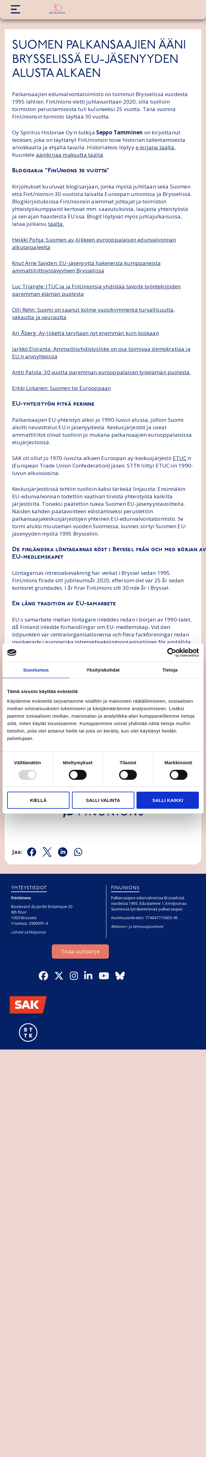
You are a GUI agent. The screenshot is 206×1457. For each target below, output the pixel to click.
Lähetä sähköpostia (28, 932)
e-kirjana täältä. (156, 147)
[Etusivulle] (57, 9)
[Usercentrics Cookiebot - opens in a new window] (172, 652)
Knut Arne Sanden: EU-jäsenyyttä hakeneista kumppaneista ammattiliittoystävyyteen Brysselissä (86, 266)
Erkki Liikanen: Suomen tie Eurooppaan (61, 388)
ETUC (180, 458)
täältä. (56, 223)
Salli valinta (103, 800)
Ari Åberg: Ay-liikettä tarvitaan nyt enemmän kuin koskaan (85, 333)
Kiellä (38, 800)
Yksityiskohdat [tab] (102, 670)
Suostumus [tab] (36, 670)
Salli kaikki (167, 800)
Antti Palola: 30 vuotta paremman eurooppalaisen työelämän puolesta (101, 372)
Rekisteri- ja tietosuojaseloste (137, 926)
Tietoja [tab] (170, 670)
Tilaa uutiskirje (80, 951)
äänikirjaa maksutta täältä (69, 154)
